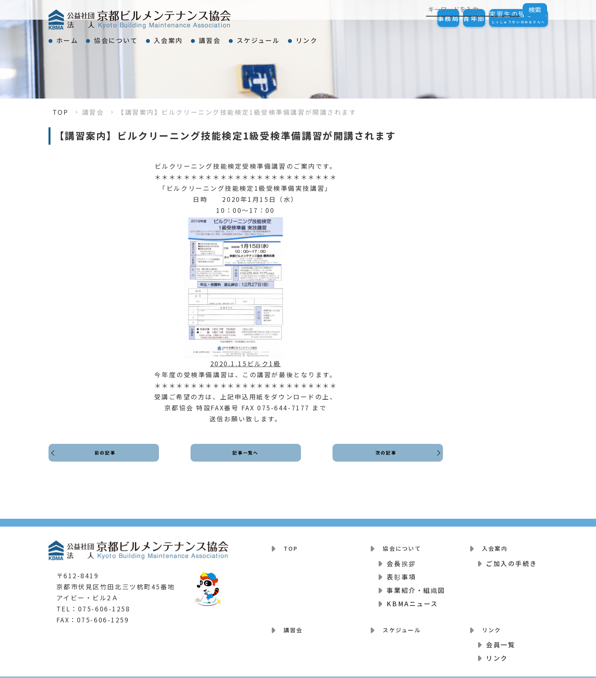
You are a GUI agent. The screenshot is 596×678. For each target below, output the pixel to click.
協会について (137, 37)
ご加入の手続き (511, 558)
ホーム (75, 37)
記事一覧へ (245, 460)
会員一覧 (500, 634)
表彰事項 (401, 571)
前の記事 (107, 460)
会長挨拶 (401, 558)
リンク (385, 37)
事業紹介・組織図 (416, 585)
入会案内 (204, 37)
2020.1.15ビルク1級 (245, 363)
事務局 (409, 18)
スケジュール (322, 37)
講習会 (259, 37)
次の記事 (383, 460)
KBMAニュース (412, 598)
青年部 (450, 18)
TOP (60, 112)
